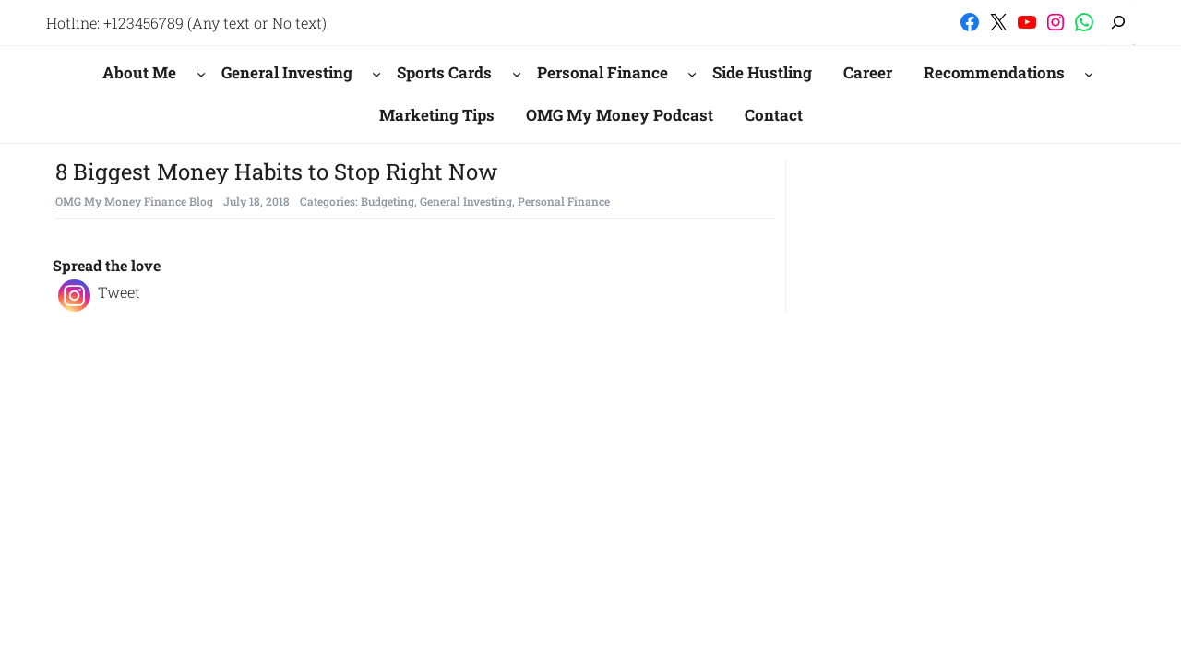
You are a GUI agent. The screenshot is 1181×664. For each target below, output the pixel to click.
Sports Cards (444, 72)
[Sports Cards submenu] (516, 72)
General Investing (286, 72)
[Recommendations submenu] (1088, 72)
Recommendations (994, 72)
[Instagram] (74, 295)
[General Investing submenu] (376, 72)
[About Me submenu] (201, 72)
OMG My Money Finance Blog (134, 201)
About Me (139, 72)
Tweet (119, 292)
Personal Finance (602, 72)
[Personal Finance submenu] (692, 72)
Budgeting (387, 201)
